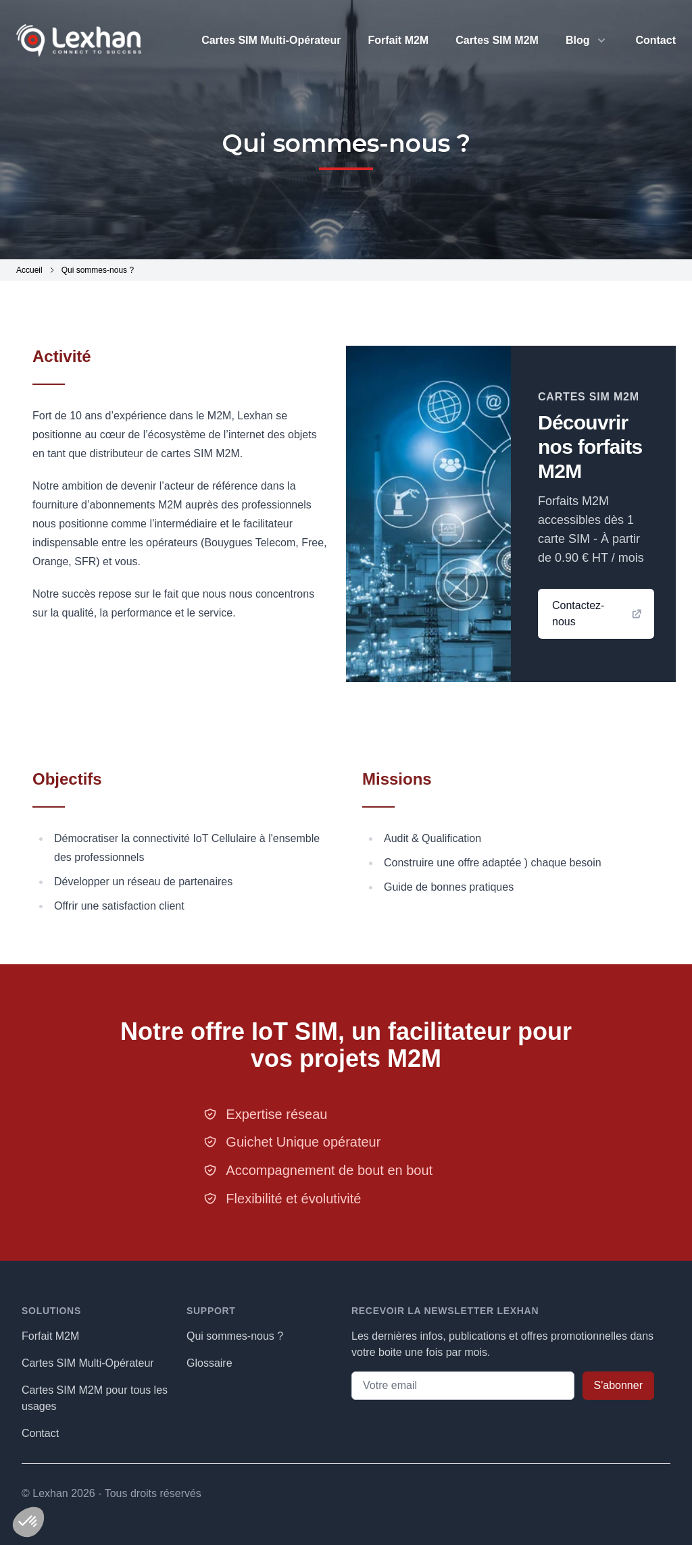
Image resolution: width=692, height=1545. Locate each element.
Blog (578, 40)
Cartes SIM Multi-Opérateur (271, 40)
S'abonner (618, 1385)
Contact (655, 40)
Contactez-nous (597, 613)
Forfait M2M (398, 40)
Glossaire (209, 1363)
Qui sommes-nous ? (235, 1336)
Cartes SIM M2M (497, 40)
